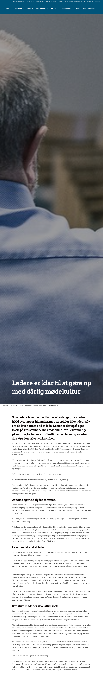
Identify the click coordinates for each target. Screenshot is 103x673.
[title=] (99, 8)
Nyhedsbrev (68, 1)
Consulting (19, 8)
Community (66, 8)
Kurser (8, 8)
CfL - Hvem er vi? (19, 1)
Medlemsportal (51, 1)
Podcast (60, 1)
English (97, 1)
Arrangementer (88, 8)
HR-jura (54, 8)
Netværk (30, 8)
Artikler (77, 8)
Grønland (89, 1)
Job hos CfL (30, 1)
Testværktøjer (42, 8)
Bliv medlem (40, 1)
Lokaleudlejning (79, 1)
